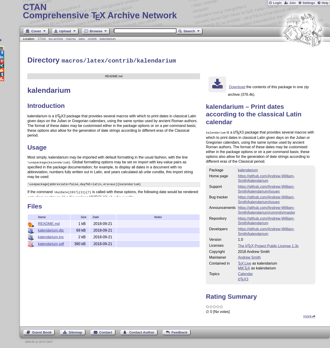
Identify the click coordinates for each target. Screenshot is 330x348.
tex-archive (56, 39)
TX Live (244, 262)
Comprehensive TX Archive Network (175, 11)
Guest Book (42, 331)
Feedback (179, 331)
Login (277, 3)
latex (82, 39)
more (307, 315)
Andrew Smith (249, 256)
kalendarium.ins (50, 236)
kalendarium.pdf (51, 243)
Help (325, 3)
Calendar (245, 273)
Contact (105, 331)
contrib (92, 39)
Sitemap (75, 331)
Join (292, 3)
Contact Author (141, 331)
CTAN (42, 39)
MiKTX (244, 267)
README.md (49, 223)
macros (71, 39)
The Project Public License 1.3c (268, 245)
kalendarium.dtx (51, 230)
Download (237, 86)
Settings (308, 3)
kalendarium (108, 39)
